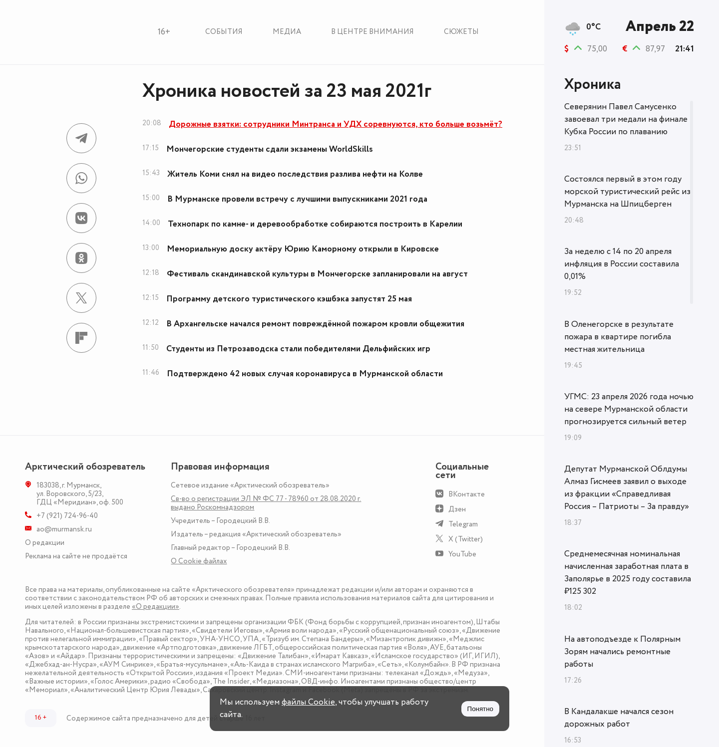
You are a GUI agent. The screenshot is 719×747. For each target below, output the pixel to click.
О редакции (44, 542)
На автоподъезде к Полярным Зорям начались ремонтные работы (622, 651)
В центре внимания (372, 31)
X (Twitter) (465, 539)
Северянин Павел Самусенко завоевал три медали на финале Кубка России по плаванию (626, 119)
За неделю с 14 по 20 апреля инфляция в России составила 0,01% (621, 264)
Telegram (463, 524)
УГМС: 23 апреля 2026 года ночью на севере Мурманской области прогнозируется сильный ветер (629, 409)
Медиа (287, 31)
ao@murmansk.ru (64, 529)
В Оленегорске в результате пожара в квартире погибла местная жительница (619, 336)
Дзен (457, 509)
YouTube (462, 554)
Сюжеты (461, 31)
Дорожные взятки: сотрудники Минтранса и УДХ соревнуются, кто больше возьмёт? (335, 124)
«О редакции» (155, 606)
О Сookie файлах (199, 561)
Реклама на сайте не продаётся (76, 556)
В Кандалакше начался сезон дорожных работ (619, 718)
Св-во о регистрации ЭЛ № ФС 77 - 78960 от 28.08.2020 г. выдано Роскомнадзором (266, 503)
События (224, 31)
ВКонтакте (466, 494)
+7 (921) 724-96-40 (67, 515)
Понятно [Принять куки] (480, 709)
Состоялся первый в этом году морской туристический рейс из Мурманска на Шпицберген (627, 191)
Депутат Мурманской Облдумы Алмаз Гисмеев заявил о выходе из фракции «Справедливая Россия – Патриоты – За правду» (626, 487)
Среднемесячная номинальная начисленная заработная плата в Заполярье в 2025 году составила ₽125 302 (627, 572)
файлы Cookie (308, 702)
